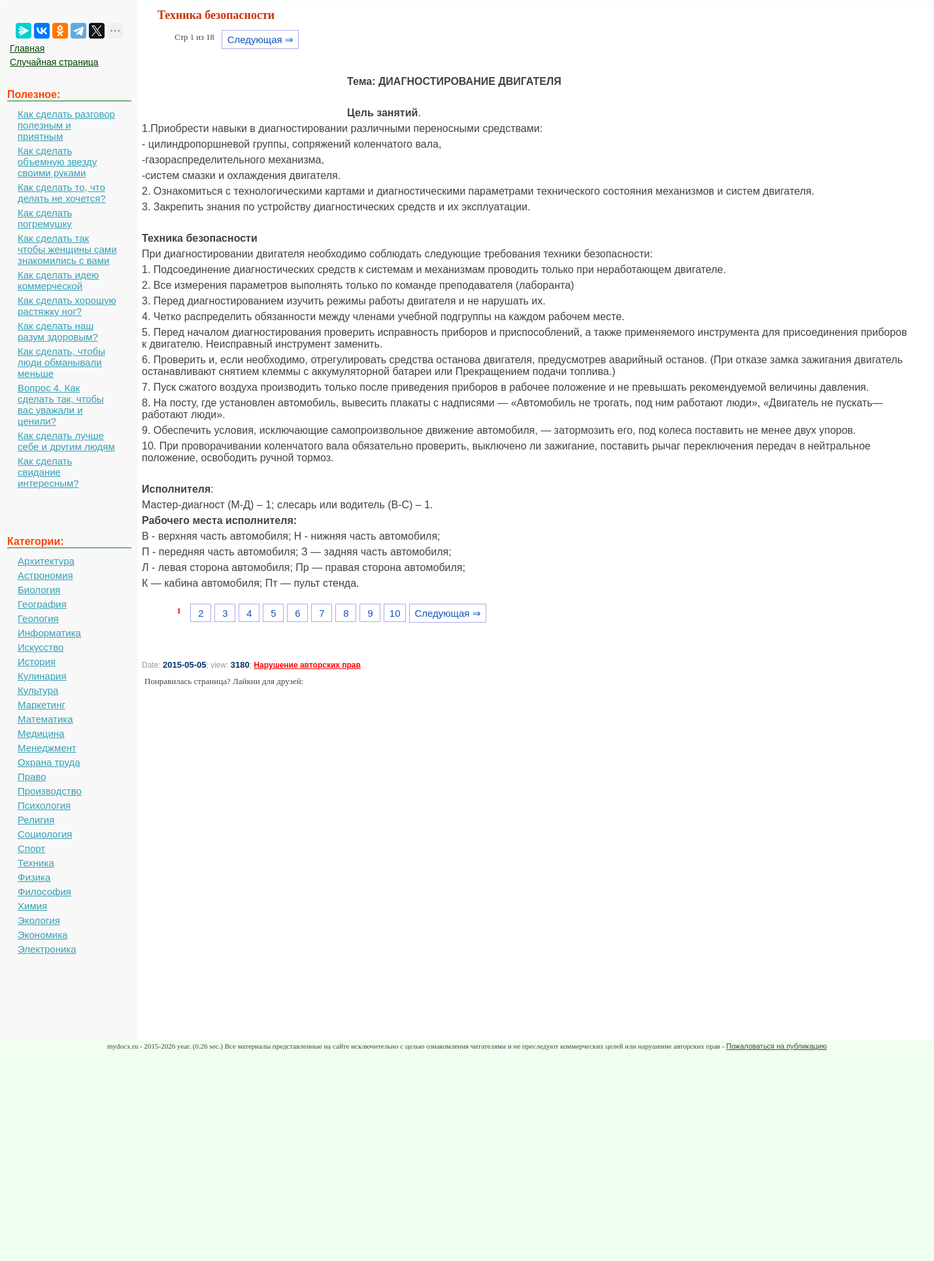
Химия (32, 905)
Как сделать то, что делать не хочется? (62, 193)
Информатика (49, 632)
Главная (27, 48)
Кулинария (42, 675)
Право (32, 776)
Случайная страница (54, 62)
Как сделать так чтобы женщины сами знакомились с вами (67, 249)
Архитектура (46, 560)
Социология (45, 834)
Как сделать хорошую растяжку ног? (67, 306)
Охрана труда (49, 762)
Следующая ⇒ (260, 39)
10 (395, 613)
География (42, 604)
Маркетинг (41, 704)
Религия (36, 819)
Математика (45, 719)
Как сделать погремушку (45, 218)
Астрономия (45, 575)
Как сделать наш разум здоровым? (58, 331)
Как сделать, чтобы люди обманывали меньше (61, 362)
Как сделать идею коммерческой (58, 280)
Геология (38, 618)
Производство (50, 790)
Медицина (41, 733)
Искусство (40, 647)
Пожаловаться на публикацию (776, 1046)
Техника (36, 862)
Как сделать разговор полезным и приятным (66, 125)
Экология (39, 920)
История (37, 661)
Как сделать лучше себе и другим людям (66, 441)
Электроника (47, 949)
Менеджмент (47, 747)
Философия (44, 891)
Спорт (31, 848)
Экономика (42, 934)
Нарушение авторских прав (307, 665)
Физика (34, 877)
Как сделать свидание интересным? (48, 472)
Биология (39, 589)
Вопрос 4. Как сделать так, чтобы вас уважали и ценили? (61, 404)
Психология (44, 805)
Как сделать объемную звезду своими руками (57, 161)
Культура (38, 690)
